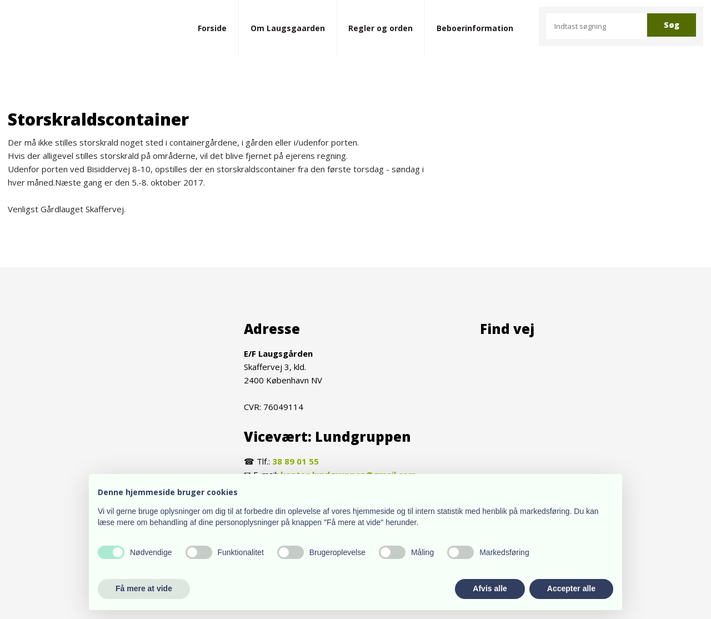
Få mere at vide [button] (144, 588)
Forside (212, 28)
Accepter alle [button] (571, 588)
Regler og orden (380, 28)
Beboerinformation (475, 28)
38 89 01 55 (295, 461)
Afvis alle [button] (490, 588)
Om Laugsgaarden (288, 28)
